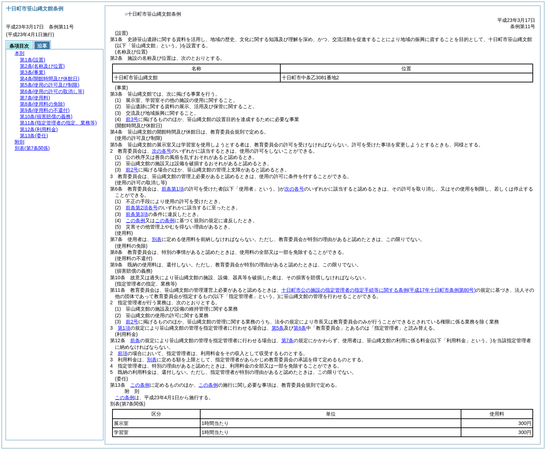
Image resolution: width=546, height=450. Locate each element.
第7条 (287, 340)
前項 (122, 353)
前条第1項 (173, 189)
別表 (157, 239)
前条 (135, 340)
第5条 (278, 328)
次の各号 (161, 151)
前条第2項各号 (142, 207)
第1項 (124, 328)
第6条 (300, 328)
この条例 (135, 220)
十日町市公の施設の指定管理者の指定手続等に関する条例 (378, 290)
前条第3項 (137, 214)
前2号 (132, 169)
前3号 (132, 119)
